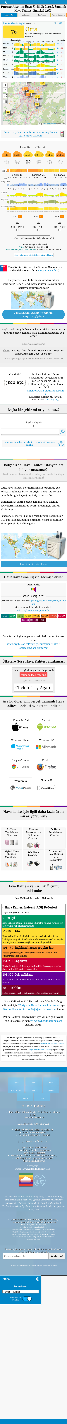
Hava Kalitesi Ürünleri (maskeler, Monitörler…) (34, 1352)
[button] (25, 90)
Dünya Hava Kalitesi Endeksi (52, 1240)
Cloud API (46, 907)
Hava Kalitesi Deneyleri (34, 1329)
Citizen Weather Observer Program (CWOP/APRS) (34, 1416)
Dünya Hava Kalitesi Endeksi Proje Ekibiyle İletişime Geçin (34, 1310)
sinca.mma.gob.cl (48, 270)
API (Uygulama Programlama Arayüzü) (34, 1355)
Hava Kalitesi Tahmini (34, 1349)
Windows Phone (20, 866)
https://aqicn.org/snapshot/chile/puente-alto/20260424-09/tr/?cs (33, 358)
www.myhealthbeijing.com (46, 1217)
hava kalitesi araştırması (33, 1320)
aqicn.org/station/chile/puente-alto (33, 694)
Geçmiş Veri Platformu (34, 1358)
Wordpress (20, 907)
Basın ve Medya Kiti (34, 1314)
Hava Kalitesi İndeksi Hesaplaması (34, 1347)
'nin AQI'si (14, 23)
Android (46, 846)
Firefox (46, 886)
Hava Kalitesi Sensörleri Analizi (34, 1332)
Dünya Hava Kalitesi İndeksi (39, 1247)
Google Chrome (20, 886)
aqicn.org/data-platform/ (33, 731)
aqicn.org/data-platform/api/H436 (45, 438)
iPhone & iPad (20, 846)
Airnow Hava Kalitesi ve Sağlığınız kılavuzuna (29, 1206)
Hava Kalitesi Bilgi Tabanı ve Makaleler (34, 1326)
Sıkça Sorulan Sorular (33, 1338)
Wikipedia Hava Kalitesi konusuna (38, 1202)
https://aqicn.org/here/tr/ (33, 344)
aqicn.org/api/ (51, 445)
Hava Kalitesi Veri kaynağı (34, 1344)
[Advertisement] (33, 391)
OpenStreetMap (50, 124)
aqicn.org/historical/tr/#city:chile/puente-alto (32, 727)
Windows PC (46, 866)
